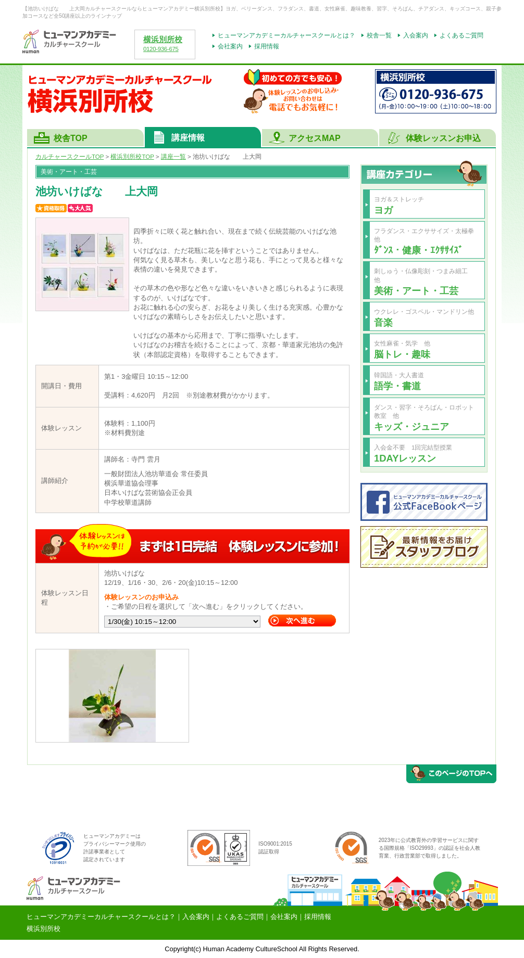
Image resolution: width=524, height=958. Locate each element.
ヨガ (383, 210)
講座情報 (188, 137)
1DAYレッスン (405, 458)
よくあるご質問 (461, 35)
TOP (132, 157)
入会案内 (415, 35)
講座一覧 (173, 157)
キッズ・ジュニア (411, 426)
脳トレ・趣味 (402, 354)
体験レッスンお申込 (443, 138)
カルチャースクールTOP (69, 157)
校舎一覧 (379, 35)
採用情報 (266, 46)
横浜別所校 (162, 39)
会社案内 (230, 46)
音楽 (383, 322)
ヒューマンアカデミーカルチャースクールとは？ (286, 35)
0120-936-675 (161, 49)
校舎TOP (71, 138)
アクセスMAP (315, 138)
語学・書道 (397, 385)
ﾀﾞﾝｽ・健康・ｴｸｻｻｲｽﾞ (418, 250)
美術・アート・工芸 (416, 290)
